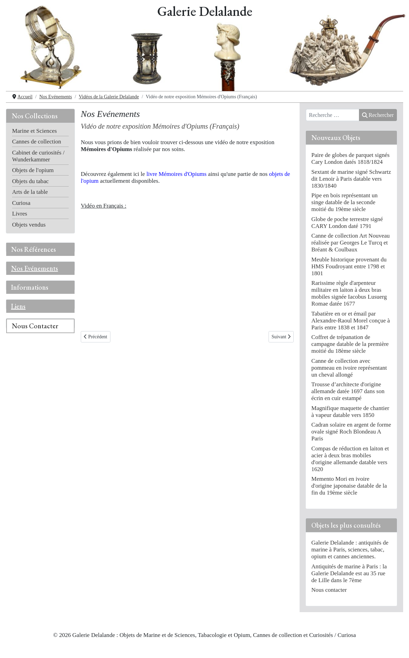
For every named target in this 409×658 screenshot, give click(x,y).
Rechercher (378, 115)
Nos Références (33, 249)
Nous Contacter (35, 325)
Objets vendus (29, 224)
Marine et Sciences (34, 131)
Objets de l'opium (32, 170)
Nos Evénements (34, 268)
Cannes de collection (36, 141)
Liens (18, 306)
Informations (29, 287)
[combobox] (332, 115)
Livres (19, 213)
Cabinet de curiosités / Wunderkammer (38, 156)
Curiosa (21, 203)
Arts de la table (30, 192)
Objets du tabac (30, 181)
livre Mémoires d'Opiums (176, 174)
